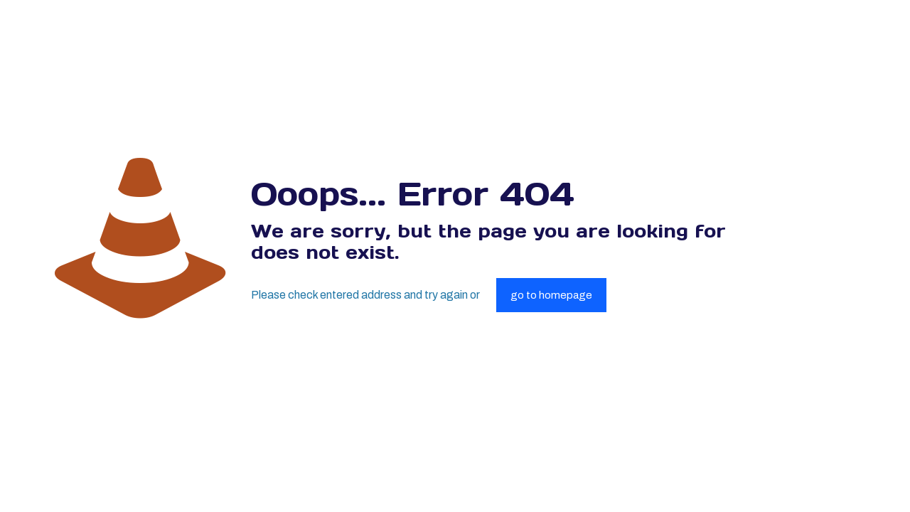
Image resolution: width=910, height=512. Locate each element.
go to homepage (551, 295)
